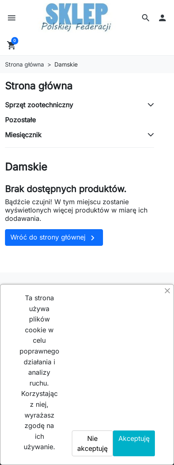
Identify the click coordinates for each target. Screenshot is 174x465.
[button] (145, 18)
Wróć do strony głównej (54, 238)
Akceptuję (133, 438)
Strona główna (38, 86)
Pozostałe (20, 120)
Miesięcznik (23, 135)
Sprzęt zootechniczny (39, 105)
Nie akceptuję (92, 443)
